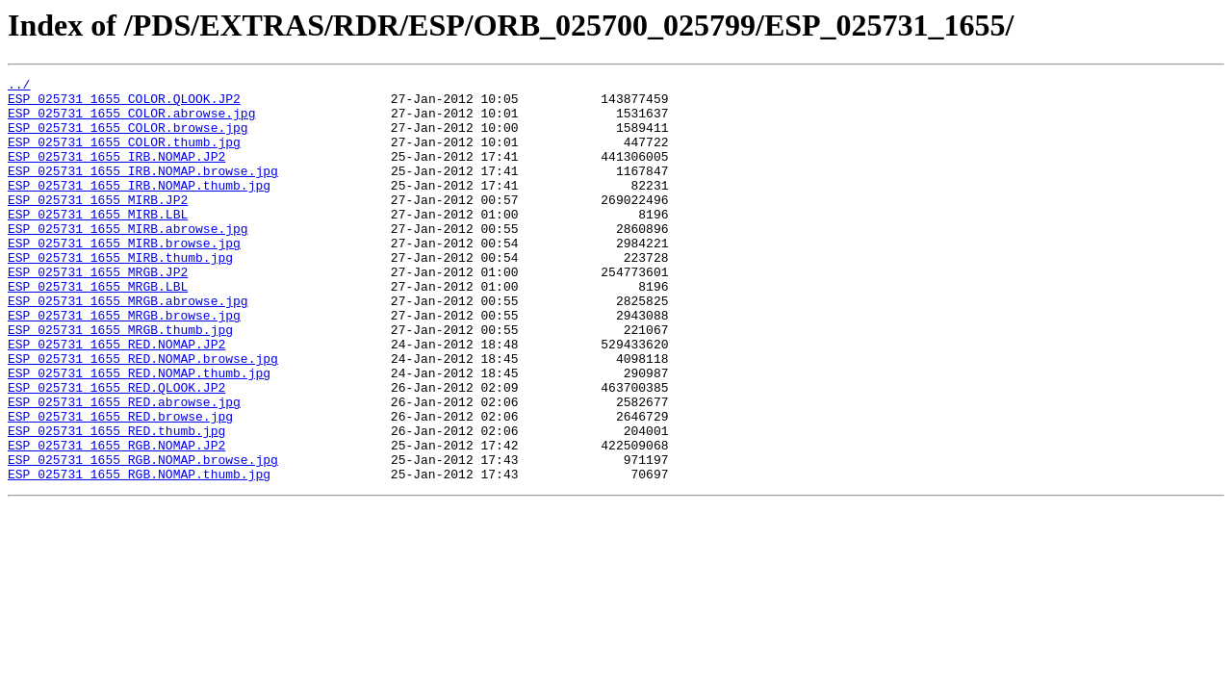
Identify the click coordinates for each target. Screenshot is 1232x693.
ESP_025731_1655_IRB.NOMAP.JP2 (116, 173)
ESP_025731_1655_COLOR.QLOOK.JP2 (124, 104)
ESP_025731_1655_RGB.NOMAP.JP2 (116, 519)
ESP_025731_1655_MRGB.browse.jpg (124, 363)
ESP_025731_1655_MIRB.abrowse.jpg (128, 260)
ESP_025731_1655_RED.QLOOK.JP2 (116, 450)
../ (19, 86)
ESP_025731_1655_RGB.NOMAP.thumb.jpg (139, 554)
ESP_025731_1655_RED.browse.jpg (120, 485)
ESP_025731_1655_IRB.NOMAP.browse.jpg (143, 190)
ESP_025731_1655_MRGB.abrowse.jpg (128, 346)
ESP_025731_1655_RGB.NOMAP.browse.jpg (143, 537)
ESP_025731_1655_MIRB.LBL (98, 242)
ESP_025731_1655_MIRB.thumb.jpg (120, 294)
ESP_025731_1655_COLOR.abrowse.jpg (131, 121)
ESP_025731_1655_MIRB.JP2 (98, 225)
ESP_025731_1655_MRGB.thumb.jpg (120, 381)
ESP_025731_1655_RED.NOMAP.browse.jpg (143, 415)
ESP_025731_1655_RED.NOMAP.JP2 (116, 398)
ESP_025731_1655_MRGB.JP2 (98, 312)
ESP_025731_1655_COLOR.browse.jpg (128, 138)
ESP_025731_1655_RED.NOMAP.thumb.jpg (139, 433)
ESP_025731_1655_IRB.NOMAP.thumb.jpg (139, 208)
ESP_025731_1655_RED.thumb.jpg (116, 502)
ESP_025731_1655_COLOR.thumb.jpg (124, 156)
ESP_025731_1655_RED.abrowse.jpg (124, 467)
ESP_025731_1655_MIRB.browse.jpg (124, 277)
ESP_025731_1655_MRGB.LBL (98, 329)
